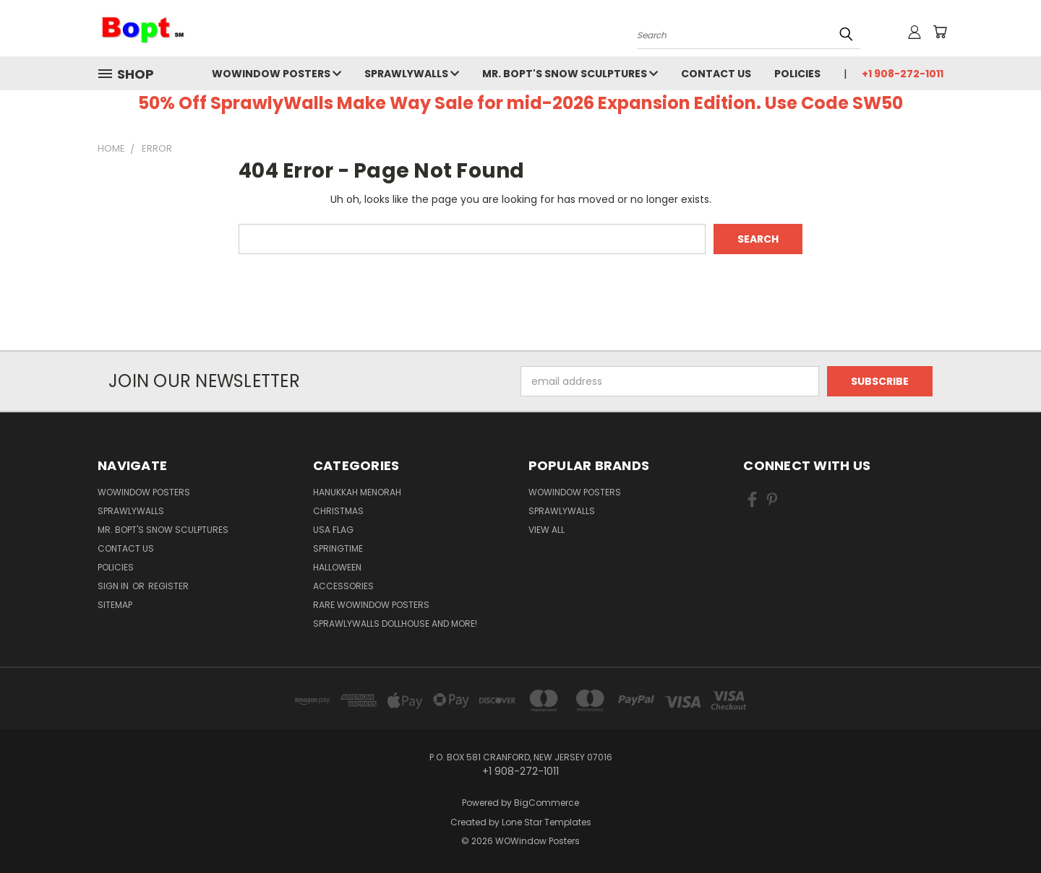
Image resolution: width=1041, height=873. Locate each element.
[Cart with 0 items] (940, 32)
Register (168, 586)
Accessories (343, 586)
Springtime (338, 548)
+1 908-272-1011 (902, 73)
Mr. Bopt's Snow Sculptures (570, 73)
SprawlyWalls (411, 73)
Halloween (337, 567)
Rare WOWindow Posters (371, 605)
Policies (797, 73)
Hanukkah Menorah (357, 492)
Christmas (338, 511)
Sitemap (115, 605)
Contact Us (716, 73)
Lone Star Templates (546, 822)
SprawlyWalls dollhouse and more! (395, 623)
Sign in (114, 586)
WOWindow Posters (276, 73)
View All (546, 530)
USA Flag (333, 530)
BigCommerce (546, 802)
